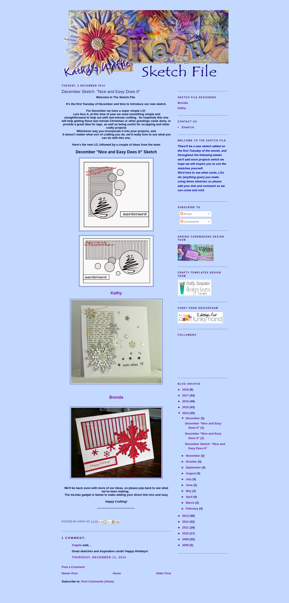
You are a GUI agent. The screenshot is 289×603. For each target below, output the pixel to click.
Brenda (116, 397)
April (189, 496)
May (189, 491)
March (190, 502)
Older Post (163, 573)
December (193, 418)
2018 (186, 389)
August (191, 473)
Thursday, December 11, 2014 (99, 557)
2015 (186, 407)
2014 (186, 413)
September (194, 467)
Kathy (116, 293)
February (192, 508)
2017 (186, 395)
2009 (186, 539)
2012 (186, 521)
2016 (186, 401)
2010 (186, 533)
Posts (186, 214)
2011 (186, 527)
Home (117, 573)
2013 (186, 515)
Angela (77, 545)
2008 (186, 545)
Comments (189, 221)
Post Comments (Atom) (97, 581)
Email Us (188, 127)
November (193, 455)
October (192, 461)
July (189, 479)
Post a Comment (73, 567)
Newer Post (70, 573)
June (189, 485)
